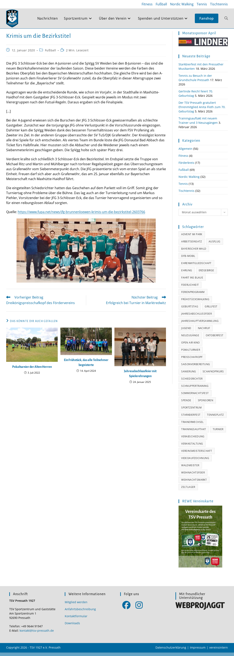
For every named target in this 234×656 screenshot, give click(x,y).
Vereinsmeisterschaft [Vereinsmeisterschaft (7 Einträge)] (196, 454)
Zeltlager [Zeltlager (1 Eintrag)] (188, 490)
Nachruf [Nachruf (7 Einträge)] (204, 331)
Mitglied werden (76, 606)
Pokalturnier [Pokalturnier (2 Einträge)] (190, 353)
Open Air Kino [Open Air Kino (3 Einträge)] (190, 346)
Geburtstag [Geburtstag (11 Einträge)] (189, 310)
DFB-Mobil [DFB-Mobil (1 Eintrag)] (188, 259)
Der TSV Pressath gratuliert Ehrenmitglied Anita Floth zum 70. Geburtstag (202, 110)
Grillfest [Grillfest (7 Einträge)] (211, 310)
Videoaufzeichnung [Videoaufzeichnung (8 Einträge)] (195, 461)
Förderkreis (186, 166)
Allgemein (185, 152)
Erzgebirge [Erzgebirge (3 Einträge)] (206, 274)
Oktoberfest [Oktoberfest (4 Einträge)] (214, 339)
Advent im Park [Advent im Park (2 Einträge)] (191, 238)
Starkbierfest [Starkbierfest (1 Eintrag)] (190, 418)
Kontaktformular (76, 620)
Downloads (72, 627)
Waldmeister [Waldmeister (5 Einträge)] (190, 469)
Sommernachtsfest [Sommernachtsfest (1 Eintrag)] (195, 396)
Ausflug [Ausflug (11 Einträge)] (214, 245)
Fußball (161, 4)
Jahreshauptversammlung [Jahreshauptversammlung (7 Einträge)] (200, 324)
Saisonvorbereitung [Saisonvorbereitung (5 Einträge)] (195, 367)
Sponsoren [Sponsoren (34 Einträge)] (205, 404)
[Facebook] (126, 608)
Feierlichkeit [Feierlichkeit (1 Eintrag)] (190, 288)
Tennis (202, 4)
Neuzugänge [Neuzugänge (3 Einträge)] (190, 339)
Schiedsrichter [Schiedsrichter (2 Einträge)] (192, 382)
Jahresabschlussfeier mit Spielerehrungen (140, 377)
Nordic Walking (182, 4)
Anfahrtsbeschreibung (80, 613)
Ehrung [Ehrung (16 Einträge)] (186, 274)
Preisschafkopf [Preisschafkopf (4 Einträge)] (192, 360)
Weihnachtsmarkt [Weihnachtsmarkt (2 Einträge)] (194, 483)
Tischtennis (219, 4)
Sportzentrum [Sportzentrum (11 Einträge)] (191, 411)
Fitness (147, 4)
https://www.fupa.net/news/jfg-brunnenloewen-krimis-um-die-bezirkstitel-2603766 (81, 215)
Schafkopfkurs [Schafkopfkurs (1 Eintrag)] (213, 375)
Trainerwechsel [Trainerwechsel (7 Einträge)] (192, 425)
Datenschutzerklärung (170, 651)
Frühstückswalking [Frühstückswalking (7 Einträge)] (195, 302)
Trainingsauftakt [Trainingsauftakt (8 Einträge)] (193, 432)
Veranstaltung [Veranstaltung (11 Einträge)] (192, 447)
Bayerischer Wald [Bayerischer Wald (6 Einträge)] (193, 252)
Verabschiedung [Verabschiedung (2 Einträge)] (193, 440)
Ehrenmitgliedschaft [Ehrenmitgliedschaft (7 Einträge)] (196, 266)
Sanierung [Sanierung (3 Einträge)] (188, 375)
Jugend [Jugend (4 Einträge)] (186, 331)
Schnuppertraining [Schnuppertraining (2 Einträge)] (194, 389)
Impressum (198, 651)
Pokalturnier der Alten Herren (32, 370)
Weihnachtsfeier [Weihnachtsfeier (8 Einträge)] (193, 476)
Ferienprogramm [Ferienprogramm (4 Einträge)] (193, 295)
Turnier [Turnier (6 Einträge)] (218, 432)
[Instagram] (139, 608)
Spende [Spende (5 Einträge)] (186, 404)
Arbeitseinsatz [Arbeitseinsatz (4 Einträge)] (191, 245)
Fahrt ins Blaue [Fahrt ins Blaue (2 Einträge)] (192, 281)
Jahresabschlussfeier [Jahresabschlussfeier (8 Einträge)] (196, 317)
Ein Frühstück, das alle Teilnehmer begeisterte (86, 366)
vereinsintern (218, 651)
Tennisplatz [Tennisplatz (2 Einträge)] (215, 418)
